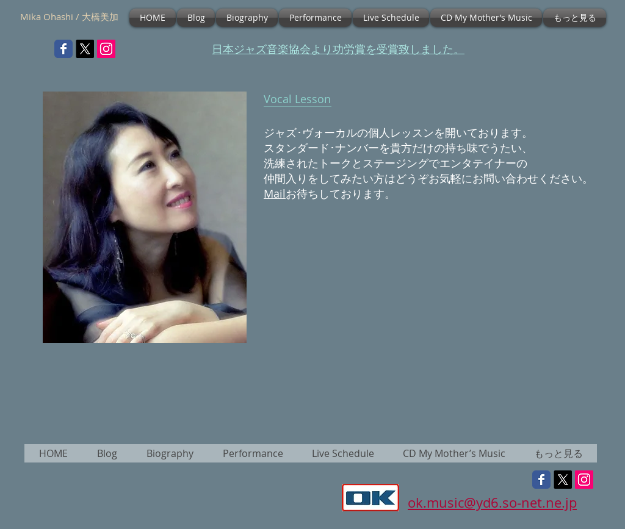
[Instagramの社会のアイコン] (106, 49)
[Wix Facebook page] (63, 49)
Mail (275, 193)
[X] (85, 49)
